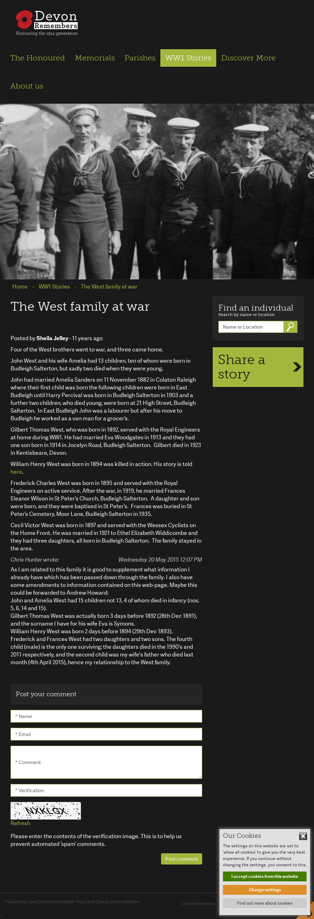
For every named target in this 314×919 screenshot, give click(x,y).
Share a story (241, 366)
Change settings (265, 890)
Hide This (303, 836)
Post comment (181, 859)
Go (291, 327)
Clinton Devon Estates (117, 902)
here (16, 471)
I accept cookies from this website (264, 876)
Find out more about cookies (265, 903)
